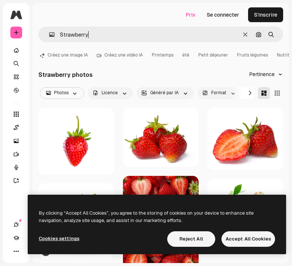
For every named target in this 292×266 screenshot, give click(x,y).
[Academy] (16, 238)
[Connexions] (16, 225)
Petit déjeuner (213, 55)
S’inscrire (265, 14)
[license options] (110, 93)
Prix (191, 14)
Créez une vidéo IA (120, 55)
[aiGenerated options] (165, 93)
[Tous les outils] (16, 114)
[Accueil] (16, 50)
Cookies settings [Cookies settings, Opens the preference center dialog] (59, 238)
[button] (49, 34)
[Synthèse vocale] (20, 167)
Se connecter (223, 14)
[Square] (277, 93)
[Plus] (16, 251)
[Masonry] (264, 93)
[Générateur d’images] (20, 141)
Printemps (163, 55)
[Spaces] (20, 127)
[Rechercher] (16, 63)
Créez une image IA (64, 55)
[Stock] (16, 77)
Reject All (191, 239)
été (185, 55)
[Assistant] (20, 181)
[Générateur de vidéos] (20, 154)
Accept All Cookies (248, 239)
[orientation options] (219, 93)
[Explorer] (16, 90)
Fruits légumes (252, 55)
